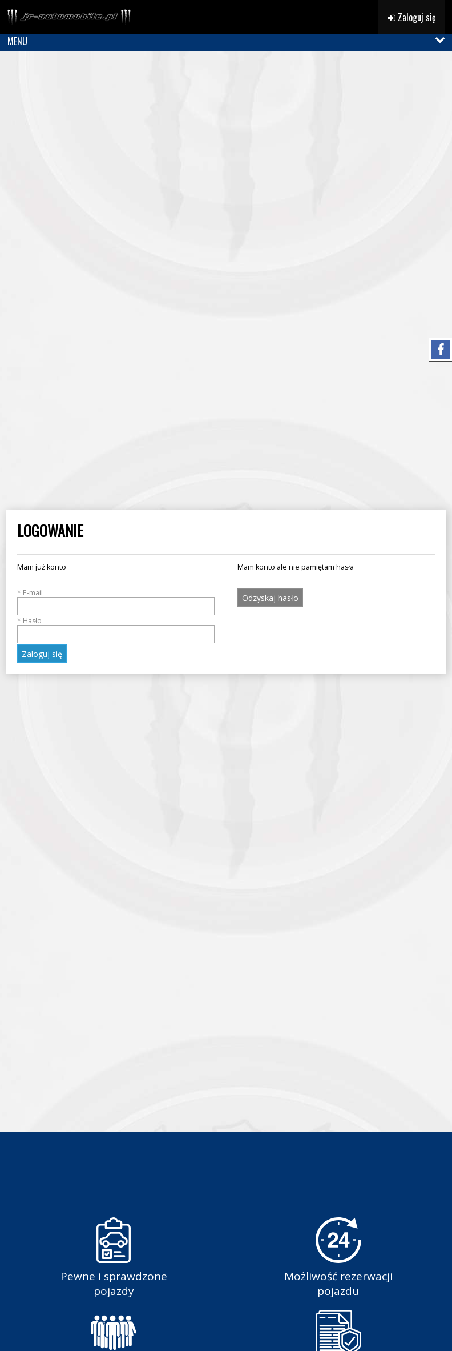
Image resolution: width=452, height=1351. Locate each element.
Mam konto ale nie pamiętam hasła (295, 567)
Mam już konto (41, 567)
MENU (17, 41)
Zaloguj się (412, 17)
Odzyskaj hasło (270, 597)
